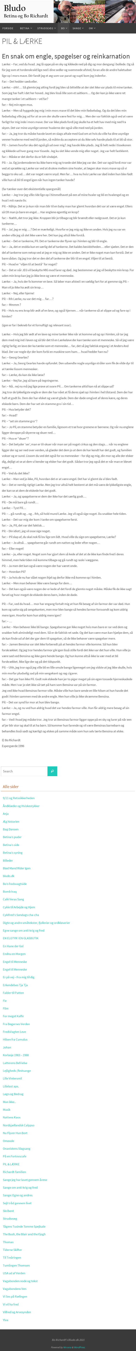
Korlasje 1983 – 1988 (17, 1055)
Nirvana (67, 1347)
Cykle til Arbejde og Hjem (20, 907)
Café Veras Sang (14, 899)
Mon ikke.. (10, 1102)
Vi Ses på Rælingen (16, 1296)
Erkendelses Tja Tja (16, 985)
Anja (6, 813)
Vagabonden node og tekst (22, 1281)
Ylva (6, 1320)
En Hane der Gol (14, 946)
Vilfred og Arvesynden (18, 1312)
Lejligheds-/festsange (18, 1070)
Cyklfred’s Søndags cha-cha (22, 915)
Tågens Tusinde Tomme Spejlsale (26, 1226)
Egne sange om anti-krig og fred (25, 930)
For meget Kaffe (14, 1016)
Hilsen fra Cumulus (16, 1039)
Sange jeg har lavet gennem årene (27, 1180)
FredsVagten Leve (15, 1031)
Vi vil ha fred (11, 1304)
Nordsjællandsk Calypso (20, 1125)
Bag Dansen (11, 829)
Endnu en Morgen (15, 954)
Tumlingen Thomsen (17, 1265)
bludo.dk (9, 876)
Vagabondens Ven (15, 1288)
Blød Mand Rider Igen (18, 868)
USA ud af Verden (15, 1273)
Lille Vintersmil (13, 1078)
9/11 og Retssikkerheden (20, 798)
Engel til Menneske (16, 961)
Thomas (8, 1242)
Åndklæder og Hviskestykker (23, 806)
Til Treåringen (12, 1257)
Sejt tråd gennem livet (18, 1203)
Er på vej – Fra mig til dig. (20, 977)
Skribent (9, 1211)
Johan (7, 1047)
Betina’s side (12, 845)
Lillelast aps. (12, 1086)
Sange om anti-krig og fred (21, 1187)
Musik (7, 1109)
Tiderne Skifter (13, 1250)
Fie (5, 1000)
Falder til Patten (14, 992)
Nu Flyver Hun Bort (16, 1133)
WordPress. (79, 1347)
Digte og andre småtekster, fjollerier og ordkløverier (39, 922)
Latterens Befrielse (16, 1063)
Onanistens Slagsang (18, 1148)
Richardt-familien (15, 1172)
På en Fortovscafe (15, 1156)
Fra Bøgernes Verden (17, 1024)
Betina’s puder (13, 837)
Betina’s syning (13, 852)
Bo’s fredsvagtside (16, 884)
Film (6, 1008)
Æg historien (12, 821)
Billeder (8, 860)
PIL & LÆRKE (12, 1164)
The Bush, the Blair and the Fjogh (26, 1234)
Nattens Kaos (12, 1117)
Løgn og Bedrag (14, 1094)
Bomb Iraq (10, 891)
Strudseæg (10, 1218)
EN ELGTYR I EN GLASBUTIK (22, 938)
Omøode (9, 1141)
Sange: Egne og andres (19, 1195)
